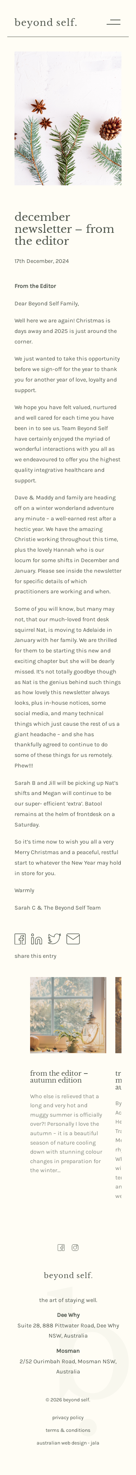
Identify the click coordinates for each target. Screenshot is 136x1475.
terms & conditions (68, 1430)
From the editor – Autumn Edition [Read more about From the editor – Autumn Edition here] (59, 1077)
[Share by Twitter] (54, 941)
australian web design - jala (68, 1443)
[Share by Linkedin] (36, 941)
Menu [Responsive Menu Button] (112, 22)
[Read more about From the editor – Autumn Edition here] (68, 1015)
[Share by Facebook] (20, 941)
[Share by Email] (73, 941)
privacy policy (68, 1417)
